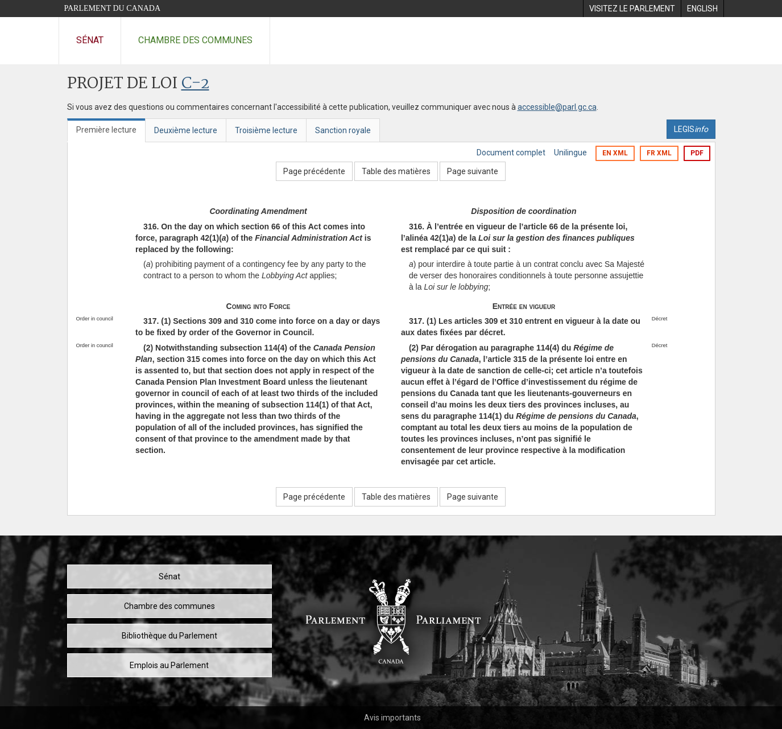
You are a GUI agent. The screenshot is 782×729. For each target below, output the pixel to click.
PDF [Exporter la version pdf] (697, 153)
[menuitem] (632, 8)
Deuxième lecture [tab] (185, 130)
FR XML (659, 153)
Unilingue (570, 152)
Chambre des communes (195, 40)
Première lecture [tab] (106, 129)
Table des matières (396, 171)
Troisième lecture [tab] (266, 130)
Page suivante (472, 171)
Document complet (511, 152)
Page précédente (314, 171)
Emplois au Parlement (169, 665)
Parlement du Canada (112, 8)
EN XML (615, 153)
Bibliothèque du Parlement (169, 635)
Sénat (90, 40)
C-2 (195, 84)
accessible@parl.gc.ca (557, 107)
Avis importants (392, 717)
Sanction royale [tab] (343, 130)
